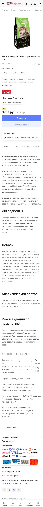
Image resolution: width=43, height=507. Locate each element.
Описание (5, 146)
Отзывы (36, 146)
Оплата (15, 146)
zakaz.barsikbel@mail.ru (11, 476)
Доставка (25, 146)
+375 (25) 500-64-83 (11, 472)
